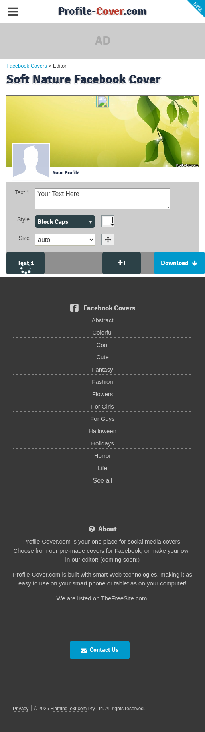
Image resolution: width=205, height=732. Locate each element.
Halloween (102, 431)
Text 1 (22, 192)
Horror (102, 455)
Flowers (102, 394)
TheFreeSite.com (124, 598)
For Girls (102, 406)
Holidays (102, 443)
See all (102, 480)
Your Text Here (102, 198)
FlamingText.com (69, 708)
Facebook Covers (26, 66)
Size (24, 238)
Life (102, 468)
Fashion (102, 381)
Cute (102, 357)
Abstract (102, 320)
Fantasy (102, 369)
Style (23, 219)
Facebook (127, 550)
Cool (103, 344)
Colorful (102, 332)
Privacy (20, 708)
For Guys (102, 418)
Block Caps (52, 222)
